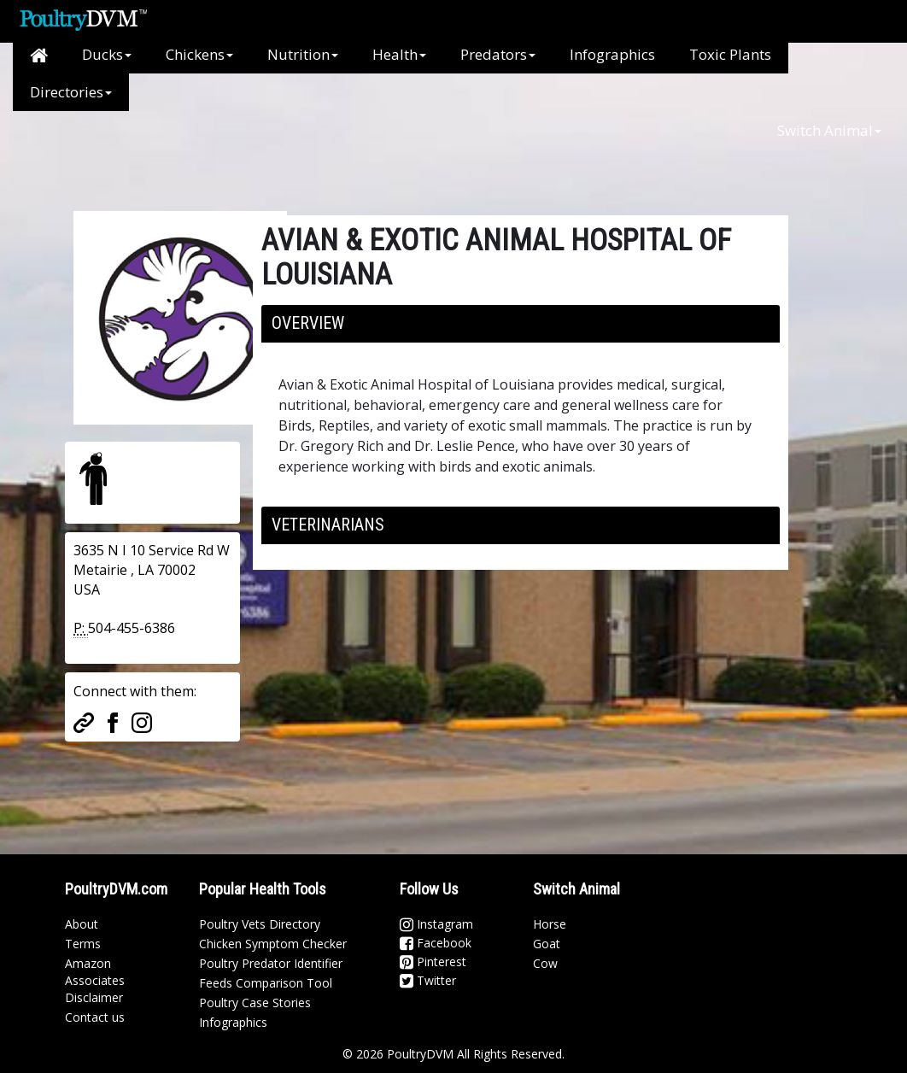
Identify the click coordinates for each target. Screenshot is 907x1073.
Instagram (436, 924)
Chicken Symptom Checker (273, 943)
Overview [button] (308, 323)
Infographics (612, 54)
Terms (83, 943)
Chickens (199, 54)
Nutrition (302, 54)
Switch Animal (829, 130)
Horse (549, 924)
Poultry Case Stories (255, 1002)
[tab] (520, 324)
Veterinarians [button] (328, 524)
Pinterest (433, 961)
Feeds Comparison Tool (265, 983)
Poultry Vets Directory (259, 924)
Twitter (428, 980)
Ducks (107, 54)
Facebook (435, 943)
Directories (71, 92)
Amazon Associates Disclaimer (95, 980)
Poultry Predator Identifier (270, 963)
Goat (546, 943)
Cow (545, 963)
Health (399, 54)
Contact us (95, 1017)
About (81, 924)
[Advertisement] (350, 149)
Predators (497, 54)
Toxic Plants (730, 54)
